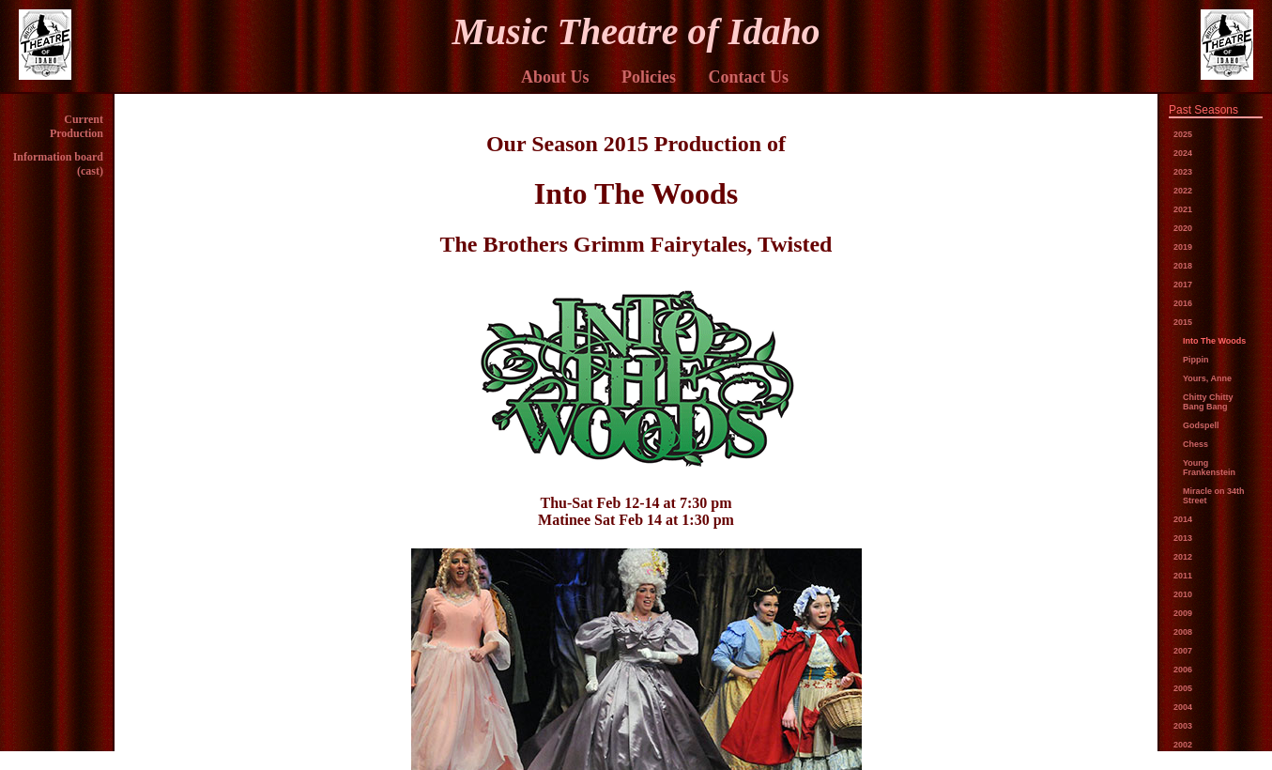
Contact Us (749, 77)
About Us (555, 77)
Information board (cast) (58, 163)
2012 (1182, 557)
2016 (1182, 303)
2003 (1182, 726)
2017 (1182, 284)
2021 (1182, 209)
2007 (1182, 650)
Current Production (76, 126)
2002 (1182, 744)
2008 (1182, 632)
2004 (1182, 707)
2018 (1182, 265)
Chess (1195, 444)
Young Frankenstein (1209, 467)
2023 (1182, 172)
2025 (1182, 134)
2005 (1182, 688)
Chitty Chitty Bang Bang (1208, 402)
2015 (1182, 322)
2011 (1182, 575)
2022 (1182, 190)
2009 (1182, 613)
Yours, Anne (1207, 378)
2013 (1182, 538)
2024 (1182, 153)
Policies (648, 77)
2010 (1182, 594)
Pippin (1196, 359)
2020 (1182, 228)
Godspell (1201, 425)
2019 (1182, 247)
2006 (1182, 669)
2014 (1182, 519)
